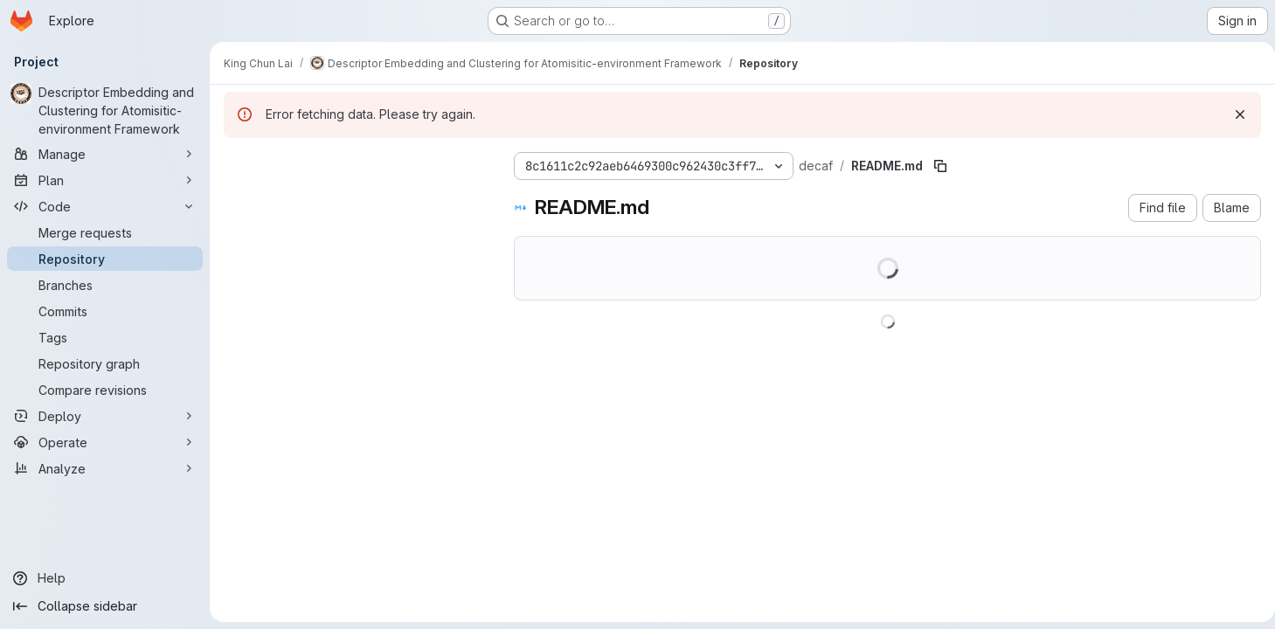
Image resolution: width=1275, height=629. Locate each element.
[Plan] (105, 180)
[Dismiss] (1233, 114)
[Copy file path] (940, 166)
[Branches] (105, 285)
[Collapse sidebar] (105, 606)
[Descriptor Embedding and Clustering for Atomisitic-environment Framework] (105, 110)
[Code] (105, 206)
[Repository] (105, 258)
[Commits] (105, 311)
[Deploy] (105, 416)
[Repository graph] (105, 363)
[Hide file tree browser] (238, 162)
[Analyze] (105, 468)
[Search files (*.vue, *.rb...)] (355, 197)
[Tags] (105, 337)
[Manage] (105, 154)
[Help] (105, 578)
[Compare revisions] (105, 389)
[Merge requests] (105, 232)
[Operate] (105, 442)
